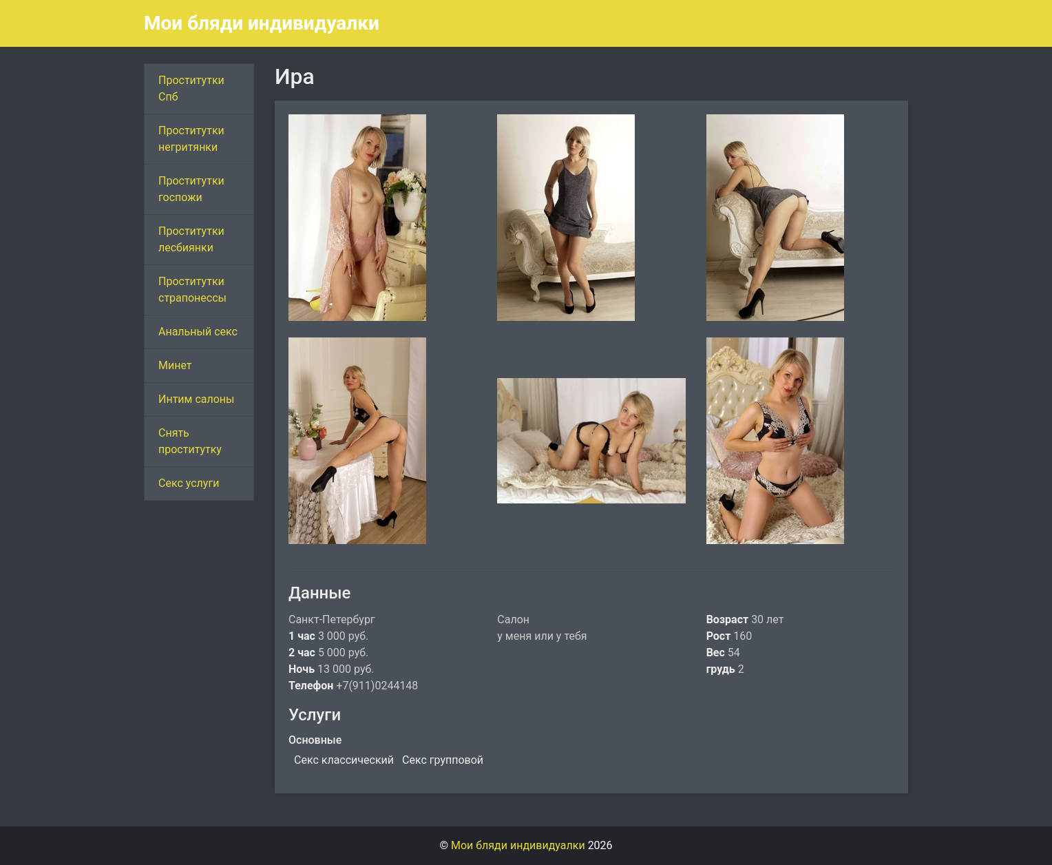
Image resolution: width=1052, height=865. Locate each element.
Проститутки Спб (191, 88)
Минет (175, 365)
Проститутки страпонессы (192, 289)
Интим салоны (196, 399)
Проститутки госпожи (191, 189)
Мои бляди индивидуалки (261, 23)
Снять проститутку (190, 441)
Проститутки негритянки (191, 139)
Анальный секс (198, 331)
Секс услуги (188, 483)
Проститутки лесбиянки (191, 239)
